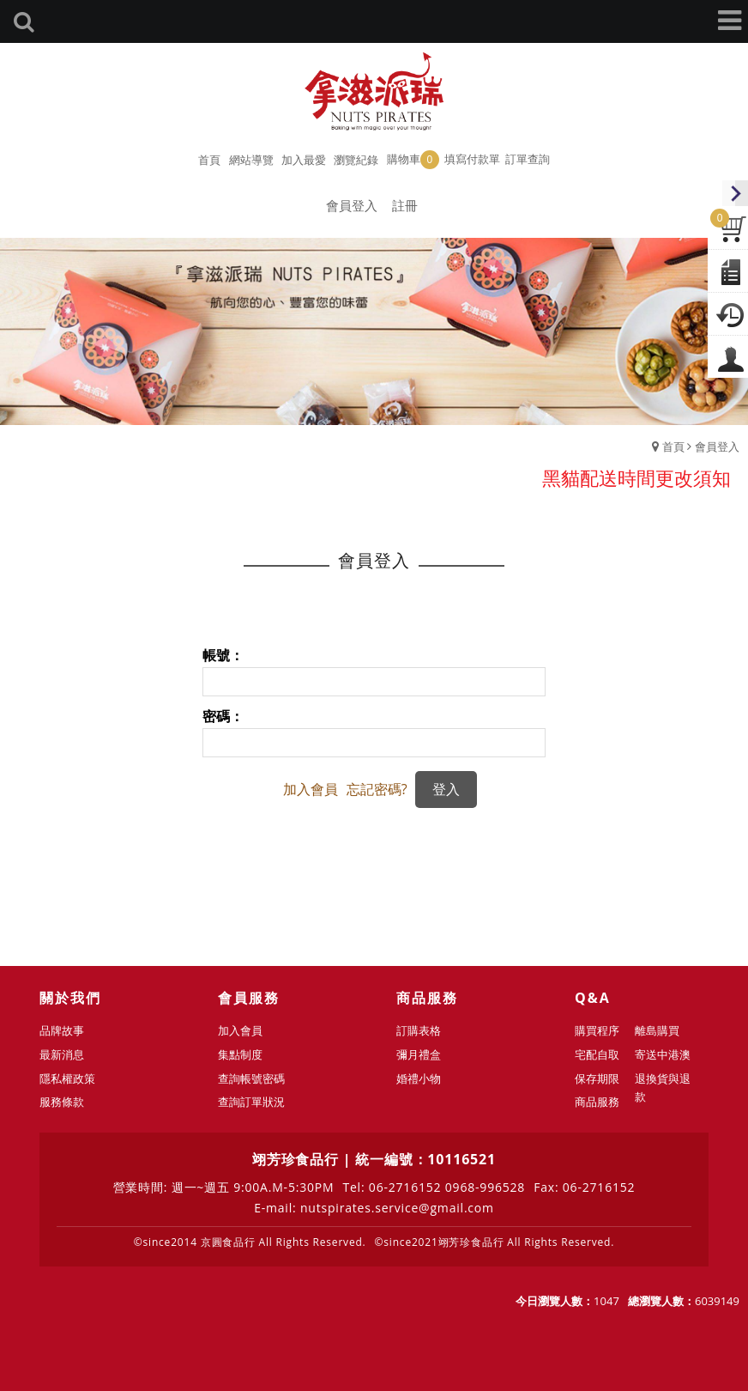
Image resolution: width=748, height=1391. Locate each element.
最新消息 (61, 1054)
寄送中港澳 (663, 1054)
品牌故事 (61, 1030)
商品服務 (597, 1101)
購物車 (413, 159)
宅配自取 (597, 1054)
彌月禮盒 (418, 1054)
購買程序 (597, 1030)
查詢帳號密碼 (251, 1078)
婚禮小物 (418, 1078)
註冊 (405, 205)
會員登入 (351, 205)
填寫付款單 (472, 159)
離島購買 (657, 1030)
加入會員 (310, 789)
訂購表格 (418, 1030)
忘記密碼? (377, 789)
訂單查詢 (527, 159)
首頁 (673, 446)
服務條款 (61, 1101)
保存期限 (597, 1078)
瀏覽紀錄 (356, 159)
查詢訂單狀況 (251, 1101)
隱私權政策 (67, 1078)
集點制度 (240, 1054)
